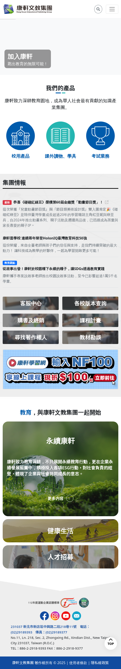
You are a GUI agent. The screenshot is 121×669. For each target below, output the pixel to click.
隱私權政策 (100, 662)
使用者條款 (78, 662)
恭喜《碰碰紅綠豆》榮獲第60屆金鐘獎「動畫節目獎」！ (60, 202)
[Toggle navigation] (112, 9)
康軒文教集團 (23, 662)
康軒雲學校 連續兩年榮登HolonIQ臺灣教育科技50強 (45, 238)
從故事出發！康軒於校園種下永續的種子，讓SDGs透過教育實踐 (53, 268)
